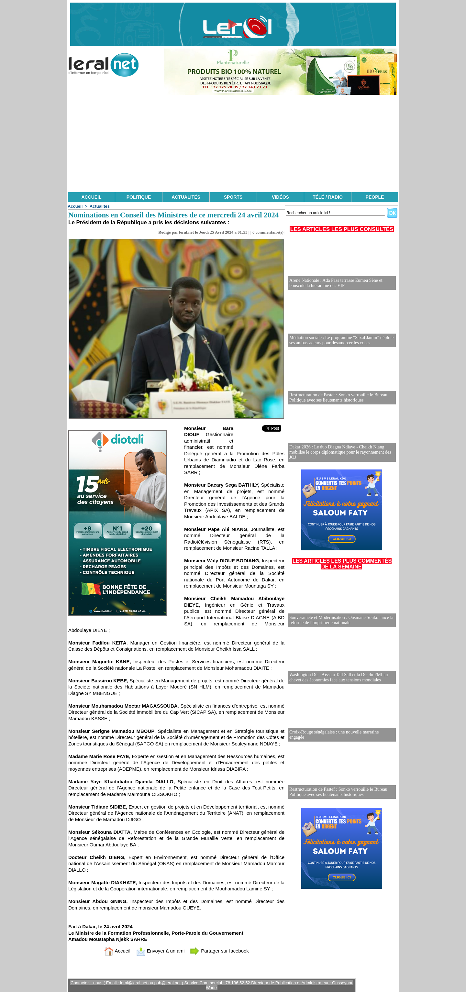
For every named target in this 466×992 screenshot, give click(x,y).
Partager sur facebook (219, 950)
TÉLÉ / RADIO (328, 197)
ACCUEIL (91, 197)
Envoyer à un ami (160, 950)
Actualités (100, 206)
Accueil (75, 206)
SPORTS (233, 197)
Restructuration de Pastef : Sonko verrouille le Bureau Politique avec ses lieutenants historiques (338, 397)
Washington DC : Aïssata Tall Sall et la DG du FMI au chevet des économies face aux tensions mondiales (338, 677)
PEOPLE (375, 197)
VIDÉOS (280, 197)
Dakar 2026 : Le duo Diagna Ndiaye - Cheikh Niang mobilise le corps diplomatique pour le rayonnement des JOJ (340, 452)
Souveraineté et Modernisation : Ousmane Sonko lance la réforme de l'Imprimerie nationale (341, 620)
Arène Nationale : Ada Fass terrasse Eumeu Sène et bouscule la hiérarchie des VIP (336, 283)
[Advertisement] (233, 143)
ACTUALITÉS (186, 197)
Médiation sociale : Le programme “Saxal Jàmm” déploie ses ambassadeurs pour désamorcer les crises (341, 340)
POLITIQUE (139, 197)
